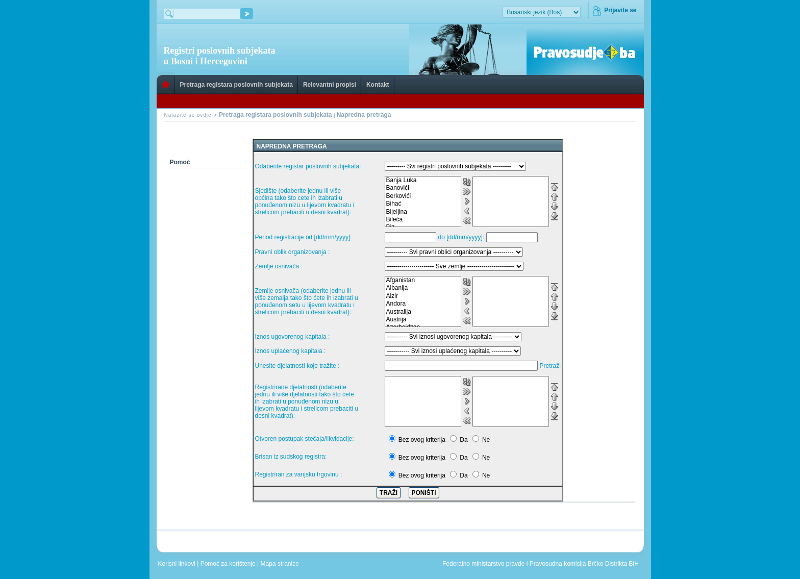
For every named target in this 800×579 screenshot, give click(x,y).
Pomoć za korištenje (229, 563)
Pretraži (550, 365)
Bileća (423, 219)
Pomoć (180, 162)
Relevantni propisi (329, 84)
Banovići (423, 188)
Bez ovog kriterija (421, 439)
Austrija (423, 319)
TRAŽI (388, 492)
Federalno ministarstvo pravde (483, 563)
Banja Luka (423, 180)
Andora (423, 304)
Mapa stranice (282, 563)
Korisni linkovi (177, 563)
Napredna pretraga (364, 114)
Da (463, 439)
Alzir (423, 296)
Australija (423, 312)
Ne (486, 439)
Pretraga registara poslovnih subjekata (236, 84)
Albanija (423, 288)
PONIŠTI (424, 492)
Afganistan (423, 280)
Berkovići (423, 196)
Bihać (423, 204)
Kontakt (377, 84)
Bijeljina (423, 212)
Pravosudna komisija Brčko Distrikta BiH (584, 563)
